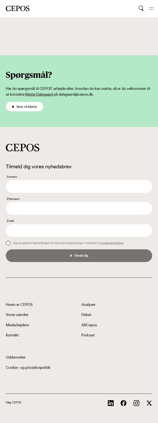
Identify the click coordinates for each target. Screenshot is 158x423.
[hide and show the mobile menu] (151, 8)
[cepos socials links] (111, 403)
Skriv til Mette (24, 106)
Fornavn (12, 177)
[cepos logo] (22, 147)
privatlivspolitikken (112, 243)
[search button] (141, 8)
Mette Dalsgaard (39, 94)
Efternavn (13, 199)
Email (10, 221)
